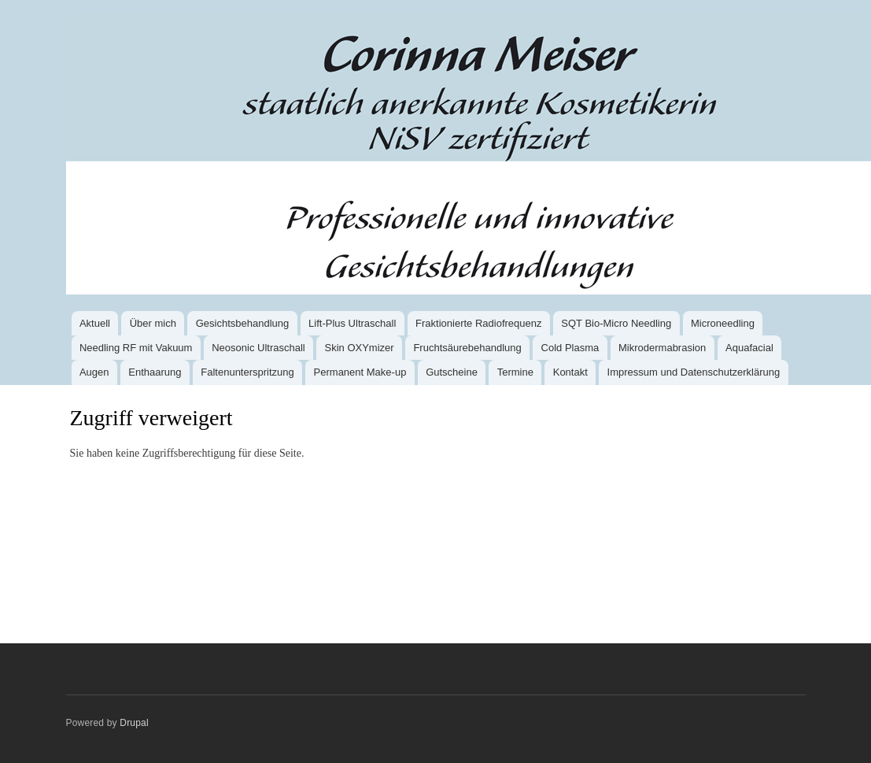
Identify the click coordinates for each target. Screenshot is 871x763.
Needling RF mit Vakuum (136, 348)
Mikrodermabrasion (662, 348)
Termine (515, 372)
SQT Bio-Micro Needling (616, 323)
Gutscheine (452, 372)
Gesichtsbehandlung (243, 323)
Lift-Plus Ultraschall (352, 323)
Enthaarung (154, 372)
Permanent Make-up (360, 372)
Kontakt (570, 372)
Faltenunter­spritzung (247, 372)
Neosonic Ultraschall (258, 348)
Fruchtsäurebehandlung (467, 348)
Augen (94, 372)
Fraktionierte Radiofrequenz (478, 323)
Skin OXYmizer (359, 348)
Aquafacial (749, 348)
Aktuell (94, 323)
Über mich (153, 323)
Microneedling (723, 323)
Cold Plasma (570, 348)
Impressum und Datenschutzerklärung (694, 372)
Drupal (134, 722)
